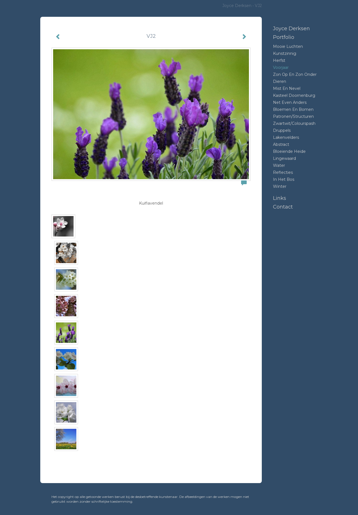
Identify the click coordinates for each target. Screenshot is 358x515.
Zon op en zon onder (295, 74)
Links (279, 198)
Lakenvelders (286, 137)
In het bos (283, 179)
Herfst (279, 60)
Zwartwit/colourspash (294, 123)
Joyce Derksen (236, 5)
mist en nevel (286, 88)
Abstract (281, 144)
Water (279, 165)
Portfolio (283, 37)
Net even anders (290, 102)
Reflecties (283, 172)
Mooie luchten (288, 46)
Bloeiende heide (289, 151)
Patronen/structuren (293, 116)
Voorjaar (281, 67)
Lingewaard (284, 158)
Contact (283, 207)
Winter (279, 186)
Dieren (279, 81)
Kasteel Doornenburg (294, 95)
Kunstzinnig (284, 53)
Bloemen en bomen (293, 109)
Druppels (282, 130)
